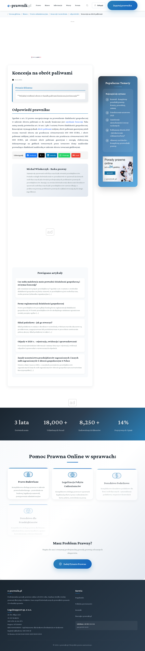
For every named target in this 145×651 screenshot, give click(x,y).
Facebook (31, 155)
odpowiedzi (74, 14)
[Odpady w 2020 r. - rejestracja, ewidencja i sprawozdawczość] (50, 345)
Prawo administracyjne (39, 14)
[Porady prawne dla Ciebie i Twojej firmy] (118, 181)
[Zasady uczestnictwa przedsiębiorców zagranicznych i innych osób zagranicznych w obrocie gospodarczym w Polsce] (50, 364)
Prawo (38, 5)
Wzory (68, 5)
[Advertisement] (72, 39)
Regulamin (79, 598)
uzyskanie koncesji (74, 122)
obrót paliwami (44, 129)
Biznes (47, 5)
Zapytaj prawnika (122, 5)
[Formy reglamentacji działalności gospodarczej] (50, 308)
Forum (77, 5)
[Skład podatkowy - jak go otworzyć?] (50, 327)
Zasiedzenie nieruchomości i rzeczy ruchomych (119, 123)
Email (76, 155)
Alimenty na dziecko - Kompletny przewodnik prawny (120, 143)
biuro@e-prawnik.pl (83, 616)
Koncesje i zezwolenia (59, 14)
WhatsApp (64, 155)
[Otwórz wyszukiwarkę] (87, 5)
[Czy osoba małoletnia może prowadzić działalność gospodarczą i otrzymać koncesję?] (50, 288)
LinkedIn (51, 155)
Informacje (58, 5)
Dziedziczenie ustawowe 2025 (120, 113)
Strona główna (14, 14)
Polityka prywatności (83, 604)
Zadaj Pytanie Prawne (72, 564)
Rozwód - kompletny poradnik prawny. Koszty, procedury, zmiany (118, 103)
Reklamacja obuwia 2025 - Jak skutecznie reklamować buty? (120, 133)
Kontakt (78, 610)
